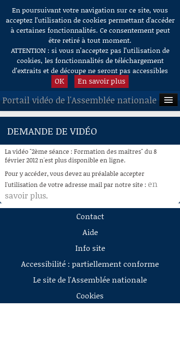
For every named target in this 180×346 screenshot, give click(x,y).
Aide (90, 231)
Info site (90, 247)
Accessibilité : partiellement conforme (90, 263)
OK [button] (59, 80)
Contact (90, 216)
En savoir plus (101, 80)
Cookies (90, 295)
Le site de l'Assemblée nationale (90, 279)
